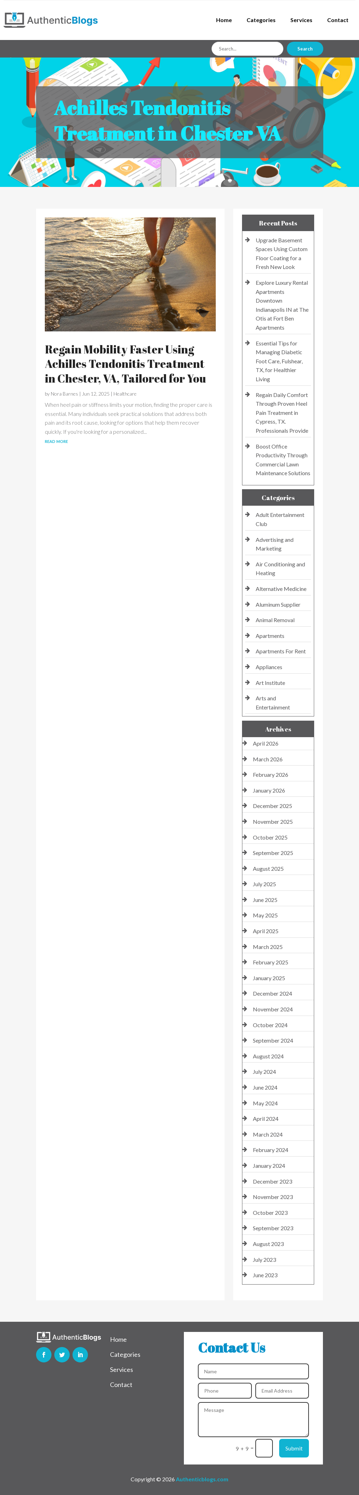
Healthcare (125, 394)
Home (224, 19)
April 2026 (265, 743)
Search (305, 49)
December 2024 (272, 993)
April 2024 (265, 1118)
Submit (294, 1448)
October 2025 (270, 837)
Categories (261, 19)
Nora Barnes (64, 394)
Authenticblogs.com (202, 1479)
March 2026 (268, 759)
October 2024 (270, 1025)
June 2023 (265, 1275)
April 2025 (265, 931)
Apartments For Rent (281, 651)
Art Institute (270, 682)
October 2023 (270, 1212)
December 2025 (272, 805)
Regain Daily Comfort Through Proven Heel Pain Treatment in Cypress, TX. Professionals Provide (282, 412)
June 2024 (265, 1087)
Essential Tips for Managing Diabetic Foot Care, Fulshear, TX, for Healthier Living (279, 361)
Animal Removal (275, 620)
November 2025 (273, 821)
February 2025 (270, 962)
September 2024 (273, 1040)
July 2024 (264, 1071)
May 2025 (265, 915)
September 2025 (273, 852)
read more (56, 440)
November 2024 (273, 1009)
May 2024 (265, 1103)
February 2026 (270, 774)
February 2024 (270, 1149)
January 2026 (269, 790)
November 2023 (273, 1196)
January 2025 (269, 978)
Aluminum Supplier (278, 604)
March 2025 (268, 946)
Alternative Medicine (281, 588)
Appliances (269, 667)
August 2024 (268, 1056)
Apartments (270, 635)
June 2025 (265, 899)
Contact (337, 19)
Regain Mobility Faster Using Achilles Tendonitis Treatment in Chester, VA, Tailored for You (125, 364)
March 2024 (268, 1134)
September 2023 (273, 1228)
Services (301, 19)
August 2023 (268, 1243)
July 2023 (264, 1259)
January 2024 (269, 1165)
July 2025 (264, 884)
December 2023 (272, 1181)
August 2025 (268, 868)
